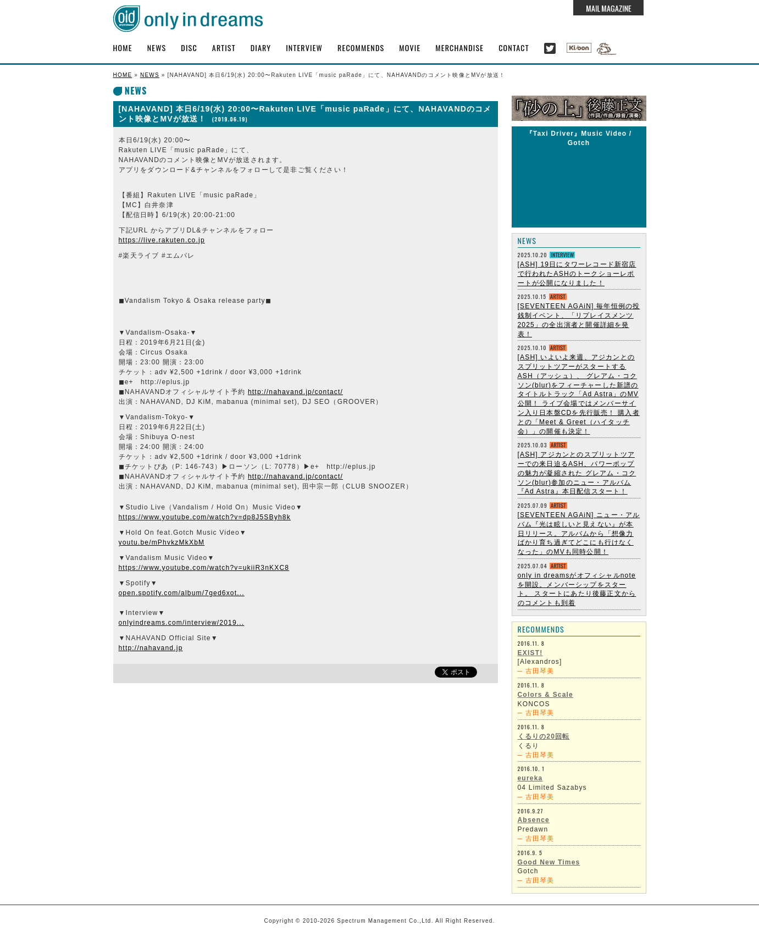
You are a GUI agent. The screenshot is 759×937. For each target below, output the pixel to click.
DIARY (261, 47)
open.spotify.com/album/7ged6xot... (182, 593)
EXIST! (530, 653)
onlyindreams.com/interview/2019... (182, 622)
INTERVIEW (304, 47)
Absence (534, 820)
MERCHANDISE (459, 47)
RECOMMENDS (360, 47)
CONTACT (513, 47)
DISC (189, 47)
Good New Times (549, 862)
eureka (530, 778)
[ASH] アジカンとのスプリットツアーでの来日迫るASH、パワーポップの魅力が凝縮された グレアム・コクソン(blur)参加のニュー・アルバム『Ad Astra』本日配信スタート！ (577, 473)
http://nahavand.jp (151, 648)
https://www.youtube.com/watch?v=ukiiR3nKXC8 (204, 568)
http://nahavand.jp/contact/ (295, 392)
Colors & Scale (546, 694)
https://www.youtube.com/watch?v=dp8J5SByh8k (205, 517)
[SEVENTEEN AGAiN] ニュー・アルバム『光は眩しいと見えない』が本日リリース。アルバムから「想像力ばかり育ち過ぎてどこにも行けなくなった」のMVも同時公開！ (579, 533)
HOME (122, 47)
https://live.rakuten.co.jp (162, 240)
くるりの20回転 (544, 736)
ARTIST (224, 47)
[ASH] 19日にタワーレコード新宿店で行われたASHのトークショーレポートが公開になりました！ (577, 273)
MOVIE (409, 47)
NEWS (157, 47)
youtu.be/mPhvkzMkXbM (162, 542)
